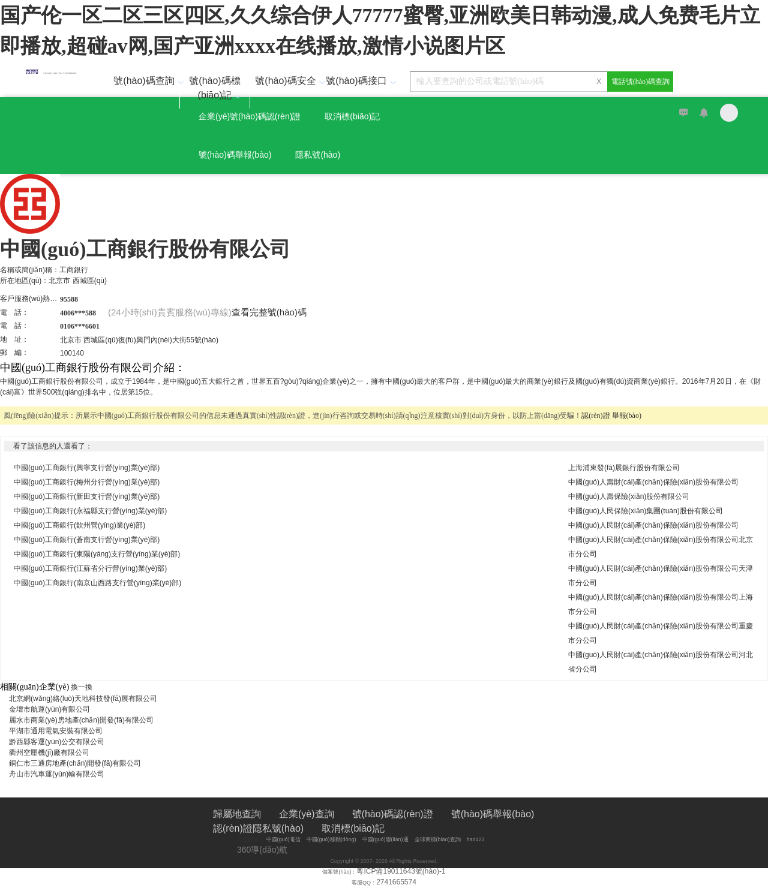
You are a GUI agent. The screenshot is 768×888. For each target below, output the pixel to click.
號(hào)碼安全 (287, 81)
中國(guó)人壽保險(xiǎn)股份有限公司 (628, 496)
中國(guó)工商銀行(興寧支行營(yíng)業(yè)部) (87, 467)
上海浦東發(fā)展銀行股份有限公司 (624, 467)
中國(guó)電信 (283, 839)
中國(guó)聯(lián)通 (385, 839)
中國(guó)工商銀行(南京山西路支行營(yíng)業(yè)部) (97, 583)
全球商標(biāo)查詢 (438, 839)
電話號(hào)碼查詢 (640, 81)
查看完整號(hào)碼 (269, 312)
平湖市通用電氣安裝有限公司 (59, 731)
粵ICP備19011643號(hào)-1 (400, 871)
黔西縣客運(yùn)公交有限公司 (60, 742)
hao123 (476, 839)
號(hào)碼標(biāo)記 (216, 88)
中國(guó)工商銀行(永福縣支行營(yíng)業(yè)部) (90, 511)
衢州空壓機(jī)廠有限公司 (53, 752)
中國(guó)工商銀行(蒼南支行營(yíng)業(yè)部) (87, 539)
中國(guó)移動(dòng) (331, 839)
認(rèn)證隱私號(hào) (258, 828)
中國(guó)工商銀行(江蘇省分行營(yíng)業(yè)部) (90, 568)
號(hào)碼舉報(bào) (235, 154)
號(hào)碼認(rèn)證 (392, 814)
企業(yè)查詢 (306, 814)
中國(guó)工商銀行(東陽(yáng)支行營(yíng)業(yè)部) (97, 554)
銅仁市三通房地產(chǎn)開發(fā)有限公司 (78, 763)
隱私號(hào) (317, 154)
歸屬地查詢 (237, 814)
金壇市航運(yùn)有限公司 (53, 709)
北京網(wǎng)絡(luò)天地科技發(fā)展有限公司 (86, 698)
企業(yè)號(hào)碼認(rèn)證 (250, 116)
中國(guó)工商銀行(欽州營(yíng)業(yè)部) (79, 525)
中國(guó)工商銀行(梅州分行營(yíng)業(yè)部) (87, 482)
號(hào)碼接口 (358, 81)
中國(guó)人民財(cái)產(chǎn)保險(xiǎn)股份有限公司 (653, 525)
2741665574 (396, 882)
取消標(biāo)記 (352, 116)
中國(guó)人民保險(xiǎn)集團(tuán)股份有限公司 (645, 511)
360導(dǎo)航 (262, 849)
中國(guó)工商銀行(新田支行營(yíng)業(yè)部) (87, 496)
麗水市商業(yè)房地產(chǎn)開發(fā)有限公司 (85, 720)
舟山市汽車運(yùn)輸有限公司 (60, 774)
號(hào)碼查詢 (146, 81)
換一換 (81, 687)
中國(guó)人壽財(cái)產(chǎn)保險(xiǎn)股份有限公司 (653, 482)
